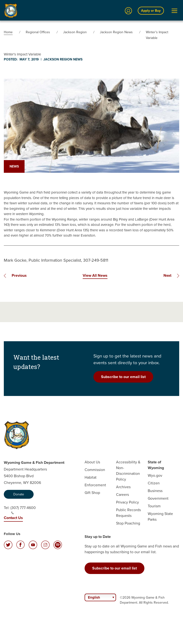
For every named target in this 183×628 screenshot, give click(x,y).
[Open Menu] (174, 11)
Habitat (91, 477)
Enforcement (95, 485)
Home (8, 32)
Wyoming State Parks (160, 516)
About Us (92, 462)
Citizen (154, 483)
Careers (122, 494)
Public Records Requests (128, 512)
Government (158, 498)
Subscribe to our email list (123, 376)
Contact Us (13, 517)
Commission (95, 469)
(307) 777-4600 (23, 509)
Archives (123, 487)
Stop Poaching (128, 523)
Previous (19, 275)
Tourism (154, 506)
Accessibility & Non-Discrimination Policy (128, 470)
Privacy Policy (127, 502)
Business (155, 490)
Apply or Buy (151, 10)
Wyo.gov (155, 475)
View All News (95, 275)
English (94, 597)
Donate (18, 494)
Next (167, 275)
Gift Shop (92, 492)
